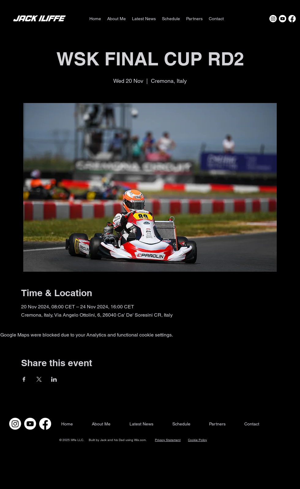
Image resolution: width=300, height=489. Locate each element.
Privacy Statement (168, 440)
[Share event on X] (39, 379)
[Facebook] (292, 18)
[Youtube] (282, 18)
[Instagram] (273, 18)
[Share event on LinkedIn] (54, 379)
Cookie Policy (197, 440)
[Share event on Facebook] (24, 379)
